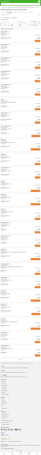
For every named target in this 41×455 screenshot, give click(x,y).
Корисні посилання (4, 408)
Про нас (3, 399)
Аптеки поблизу (4, 383)
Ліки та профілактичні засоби (11, 7)
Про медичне (3, 392)
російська (9, 438)
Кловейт (37, 7)
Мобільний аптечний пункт (5, 394)
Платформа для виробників (5, 424)
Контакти (3, 404)
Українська (3, 438)
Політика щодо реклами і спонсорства (7, 420)
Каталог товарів (4, 7)
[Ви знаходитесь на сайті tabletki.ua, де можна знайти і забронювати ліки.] (5, 1)
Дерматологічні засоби (20, 7)
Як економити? (4, 381)
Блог (2, 406)
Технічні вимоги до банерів (5, 422)
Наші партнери (4, 418)
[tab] (9, 12)
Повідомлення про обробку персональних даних (14, 441)
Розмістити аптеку (4, 413)
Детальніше (26, 372)
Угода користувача (3, 441)
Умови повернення (4, 390)
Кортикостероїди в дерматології (30, 7)
